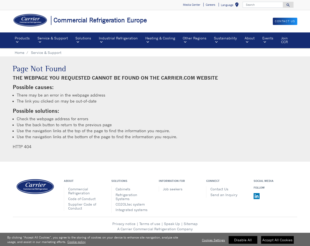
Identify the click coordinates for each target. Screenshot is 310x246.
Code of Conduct (82, 199)
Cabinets (123, 189)
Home (19, 52)
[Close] (268, 242)
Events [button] (267, 38)
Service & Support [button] (52, 38)
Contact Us (219, 189)
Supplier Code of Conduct (82, 206)
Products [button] (22, 38)
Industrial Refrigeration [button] (118, 38)
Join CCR (284, 40)
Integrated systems (132, 210)
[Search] (263, 5)
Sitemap (191, 224)
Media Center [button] (191, 4)
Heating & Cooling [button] (160, 38)
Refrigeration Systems (126, 197)
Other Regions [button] (194, 38)
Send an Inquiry (223, 195)
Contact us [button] (285, 21)
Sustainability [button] (225, 38)
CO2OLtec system (130, 204)
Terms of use (149, 224)
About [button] (250, 38)
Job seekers (172, 189)
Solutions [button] (83, 38)
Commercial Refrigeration (79, 191)
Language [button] (231, 5)
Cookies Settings (213, 242)
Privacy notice (124, 224)
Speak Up (172, 224)
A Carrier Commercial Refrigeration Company (155, 229)
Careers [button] (210, 4)
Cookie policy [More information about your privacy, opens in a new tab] (76, 244)
